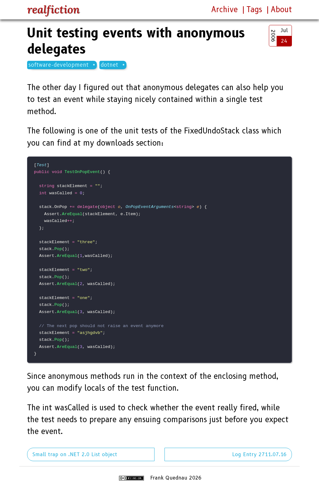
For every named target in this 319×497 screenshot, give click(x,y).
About (281, 9)
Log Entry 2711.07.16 (259, 454)
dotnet (109, 64)
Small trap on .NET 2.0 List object (74, 454)
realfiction (53, 9)
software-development (58, 64)
